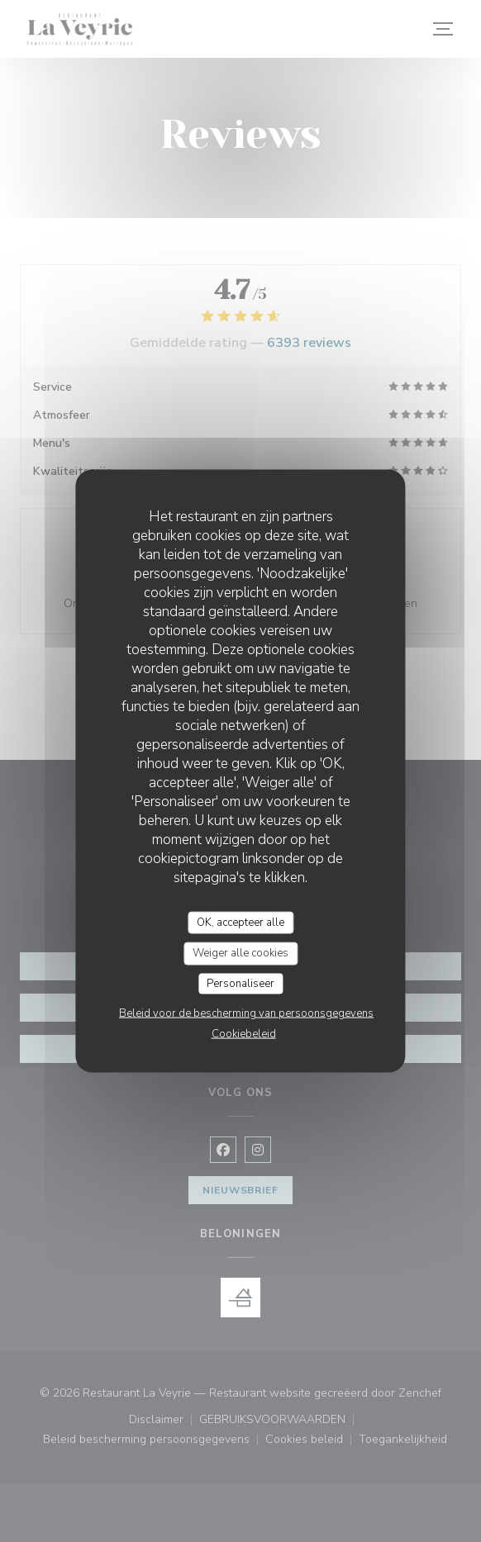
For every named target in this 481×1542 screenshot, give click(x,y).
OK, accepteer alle (240, 921)
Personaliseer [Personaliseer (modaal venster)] (240, 982)
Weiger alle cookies (240, 953)
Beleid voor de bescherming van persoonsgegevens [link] (246, 1013)
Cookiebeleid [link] (244, 1034)
